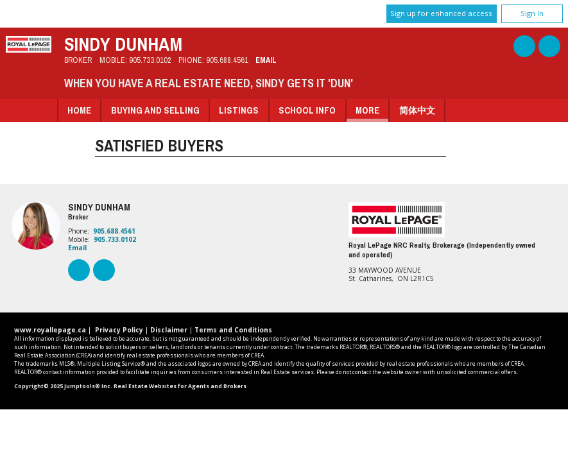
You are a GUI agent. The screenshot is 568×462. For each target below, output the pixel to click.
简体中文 (417, 110)
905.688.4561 (227, 60)
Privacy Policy (119, 329)
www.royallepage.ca (50, 329)
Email (266, 60)
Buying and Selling (155, 110)
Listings (239, 110)
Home (79, 110)
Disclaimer (168, 329)
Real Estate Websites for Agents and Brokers (180, 386)
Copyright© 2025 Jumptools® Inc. (63, 386)
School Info (307, 110)
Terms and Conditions (233, 329)
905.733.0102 (150, 60)
